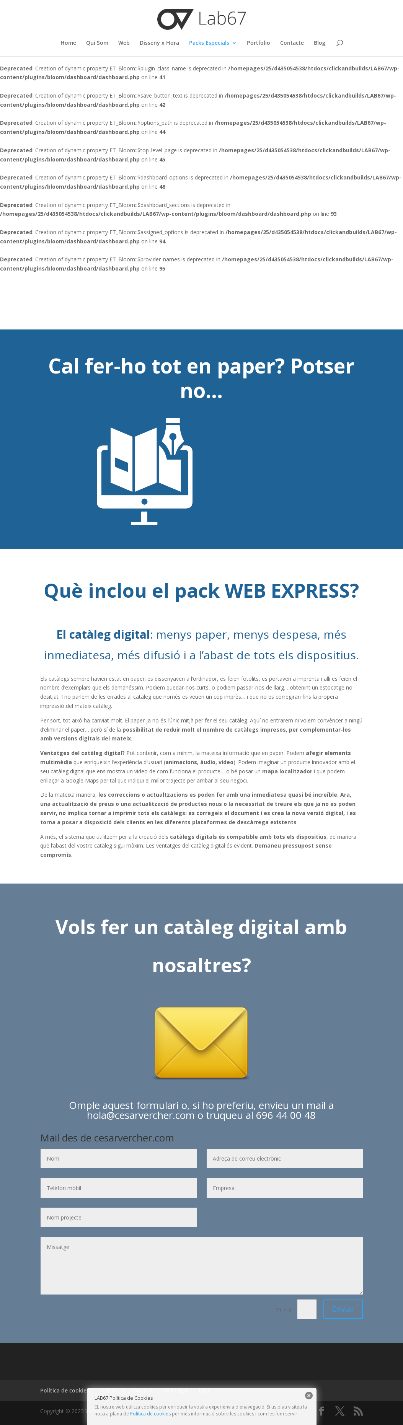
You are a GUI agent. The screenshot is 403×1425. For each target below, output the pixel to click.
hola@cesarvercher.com (141, 1115)
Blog (319, 43)
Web (124, 43)
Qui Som (97, 43)
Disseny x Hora (159, 43)
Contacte (292, 43)
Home (68, 43)
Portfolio (258, 43)
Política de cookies (150, 1413)
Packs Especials (209, 43)
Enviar (343, 1309)
